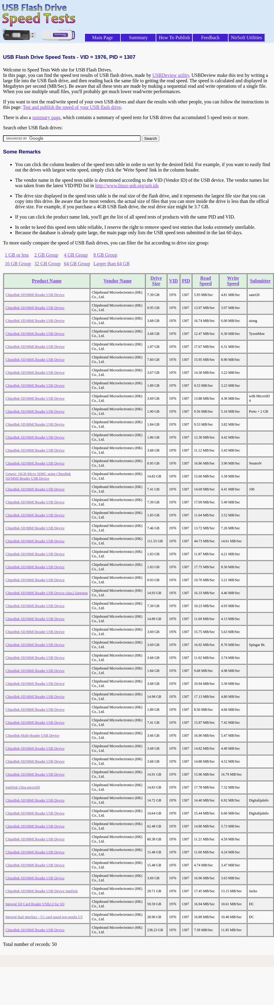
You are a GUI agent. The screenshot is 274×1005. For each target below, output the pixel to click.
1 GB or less (17, 254)
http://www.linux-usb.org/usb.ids (127, 185)
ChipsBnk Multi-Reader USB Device (32, 735)
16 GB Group (18, 263)
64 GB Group (77, 263)
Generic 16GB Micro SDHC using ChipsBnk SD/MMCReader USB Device (38, 476)
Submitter (260, 280)
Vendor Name (117, 280)
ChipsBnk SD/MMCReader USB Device (34, 295)
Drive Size (156, 281)
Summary (138, 37)
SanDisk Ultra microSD (22, 787)
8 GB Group (105, 254)
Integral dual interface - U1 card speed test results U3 (44, 917)
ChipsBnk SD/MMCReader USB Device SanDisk (41, 891)
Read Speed (205, 281)
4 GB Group (76, 254)
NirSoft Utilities (246, 37)
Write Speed (233, 281)
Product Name (47, 280)
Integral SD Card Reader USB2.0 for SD (34, 904)
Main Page (102, 37)
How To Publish (174, 37)
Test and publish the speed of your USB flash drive (72, 107)
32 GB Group (47, 263)
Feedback (210, 37)
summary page (46, 117)
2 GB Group (46, 254)
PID (186, 280)
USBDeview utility (170, 75)
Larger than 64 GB (111, 263)
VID (173, 280)
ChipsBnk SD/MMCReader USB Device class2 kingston (46, 593)
